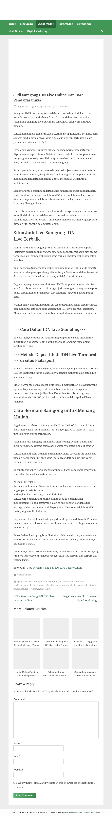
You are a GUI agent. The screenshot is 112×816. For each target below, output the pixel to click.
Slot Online (26, 23)
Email (17, 756)
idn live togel (88, 585)
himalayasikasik (42, 106)
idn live (80, 581)
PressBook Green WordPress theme (83, 812)
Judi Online (16, 31)
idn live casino (20, 585)
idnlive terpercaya (30, 589)
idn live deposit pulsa (39, 585)
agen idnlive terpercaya (49, 581)
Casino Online (46, 23)
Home (12, 23)
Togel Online (65, 23)
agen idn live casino (27, 581)
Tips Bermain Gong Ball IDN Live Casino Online (54, 567)
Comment (19, 699)
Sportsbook (84, 23)
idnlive (16, 589)
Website (18, 769)
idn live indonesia (60, 585)
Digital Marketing (37, 31)
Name (17, 743)
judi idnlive (45, 589)
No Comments (62, 106)
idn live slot (75, 585)
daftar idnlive (68, 581)
